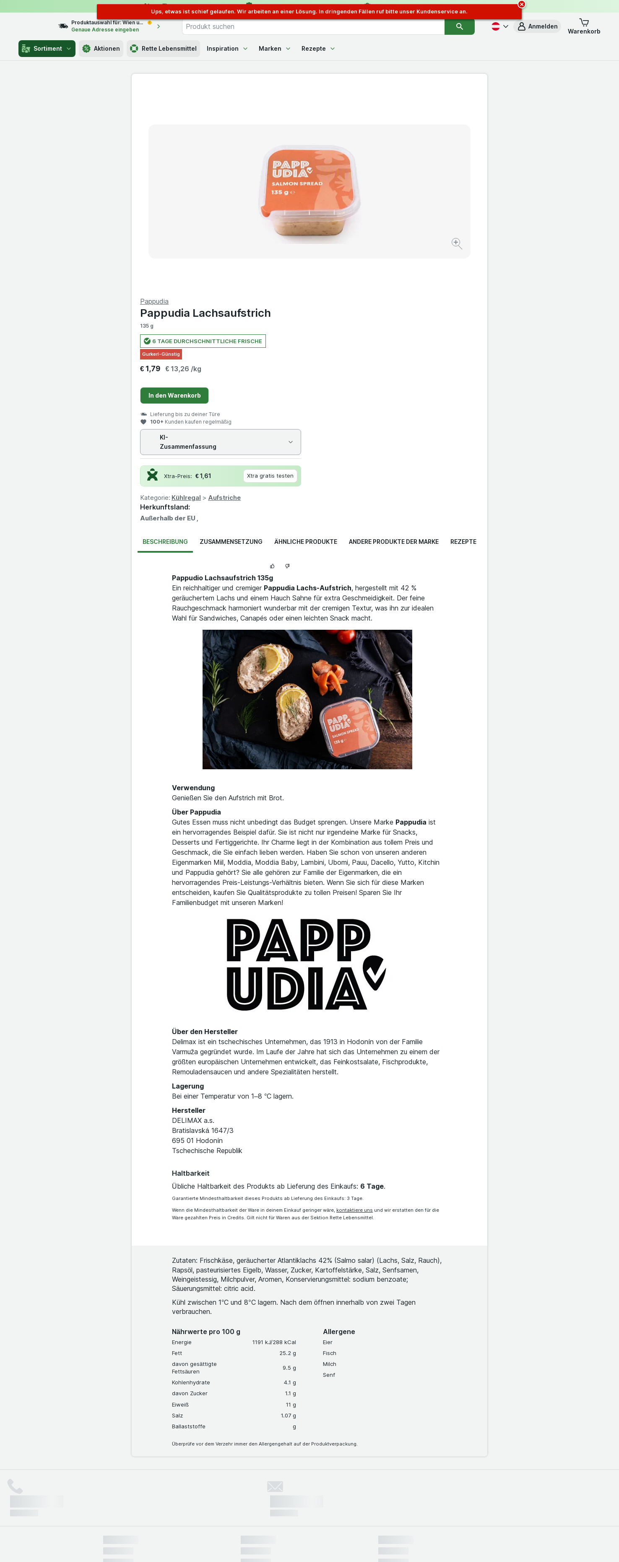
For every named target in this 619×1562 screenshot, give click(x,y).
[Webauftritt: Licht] (305, 1545)
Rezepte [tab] (463, 340)
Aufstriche (402, 296)
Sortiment (47, 48)
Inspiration (228, 48)
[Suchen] (459, 26)
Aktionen (101, 48)
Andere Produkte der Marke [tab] (394, 340)
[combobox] (322, 26)
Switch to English (325, 1511)
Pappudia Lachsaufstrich (383, 111)
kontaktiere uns (354, 1008)
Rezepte (319, 48)
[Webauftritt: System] (267, 1545)
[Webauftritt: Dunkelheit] (347, 1545)
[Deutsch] (499, 26)
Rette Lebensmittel (163, 48)
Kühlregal (364, 296)
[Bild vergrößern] (280, 218)
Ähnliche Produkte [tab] (305, 340)
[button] (537, 26)
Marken (275, 48)
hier (243, 1490)
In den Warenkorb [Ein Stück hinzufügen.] (352, 193)
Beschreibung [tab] (165, 340)
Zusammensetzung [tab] (231, 340)
